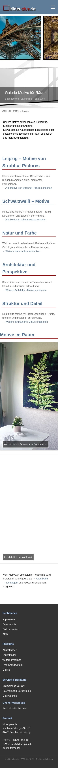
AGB (5, 634)
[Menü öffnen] (53, 7)
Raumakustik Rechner (14, 708)
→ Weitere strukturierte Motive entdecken (25, 322)
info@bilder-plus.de (21, 744)
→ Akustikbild (40, 578)
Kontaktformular (11, 748)
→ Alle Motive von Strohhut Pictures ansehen (27, 188)
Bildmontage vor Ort (13, 686)
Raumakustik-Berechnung (16, 691)
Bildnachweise (10, 629)
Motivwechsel (9, 696)
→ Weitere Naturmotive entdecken (21, 251)
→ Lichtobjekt (10, 582)
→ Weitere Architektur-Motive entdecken (24, 290)
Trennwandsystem (12, 665)
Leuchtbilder (9, 655)
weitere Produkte (11, 660)
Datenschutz (9, 624)
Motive (16, 111)
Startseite (6, 111)
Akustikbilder (9, 650)
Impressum (8, 619)
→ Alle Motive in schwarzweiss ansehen (24, 219)
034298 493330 (20, 740)
